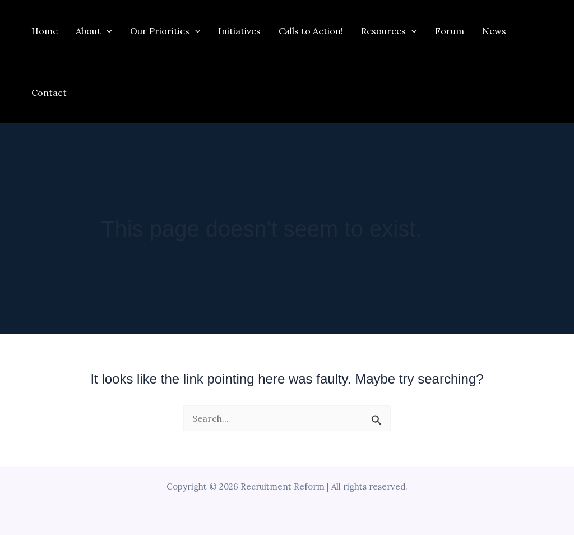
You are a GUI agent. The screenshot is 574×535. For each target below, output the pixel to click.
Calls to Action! (311, 30)
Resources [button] (389, 31)
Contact (49, 92)
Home (44, 30)
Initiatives (239, 30)
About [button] (94, 31)
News (494, 30)
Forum (449, 30)
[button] (106, 31)
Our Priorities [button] (165, 31)
